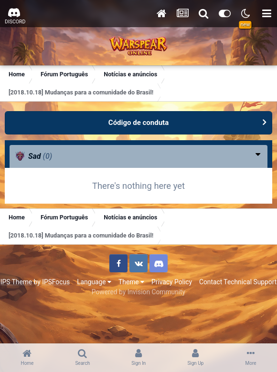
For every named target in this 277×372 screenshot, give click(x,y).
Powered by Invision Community (138, 292)
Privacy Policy (171, 282)
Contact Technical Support (238, 282)
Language (94, 282)
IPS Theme (16, 282)
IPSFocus (56, 282)
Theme (131, 282)
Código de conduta (138, 122)
